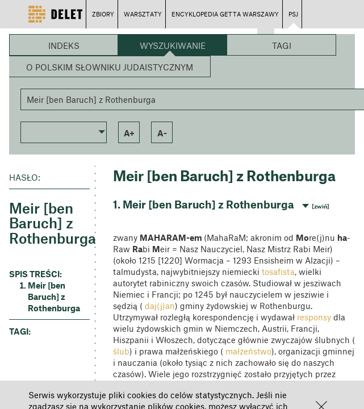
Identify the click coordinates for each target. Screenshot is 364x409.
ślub (121, 351)
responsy (314, 317)
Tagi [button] (281, 45)
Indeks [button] (64, 45)
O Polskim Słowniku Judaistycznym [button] (109, 67)
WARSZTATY (143, 14)
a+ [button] (129, 133)
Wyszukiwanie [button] (173, 45)
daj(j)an (160, 306)
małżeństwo (248, 351)
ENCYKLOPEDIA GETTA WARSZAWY (225, 14)
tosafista (278, 271)
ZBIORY (103, 14)
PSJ (293, 14)
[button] (63, 131)
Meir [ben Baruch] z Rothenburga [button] (54, 296)
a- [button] (162, 133)
